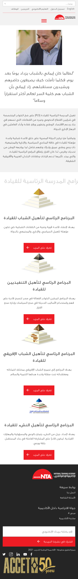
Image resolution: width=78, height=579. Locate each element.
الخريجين (25, 8)
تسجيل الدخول (58, 8)
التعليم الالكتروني (40, 8)
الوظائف (14, 8)
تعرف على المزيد (39, 247)
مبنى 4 (71, 513)
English (70, 8)
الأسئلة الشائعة (67, 497)
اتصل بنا (71, 492)
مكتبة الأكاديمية (67, 518)
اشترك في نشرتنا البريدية (54, 541)
